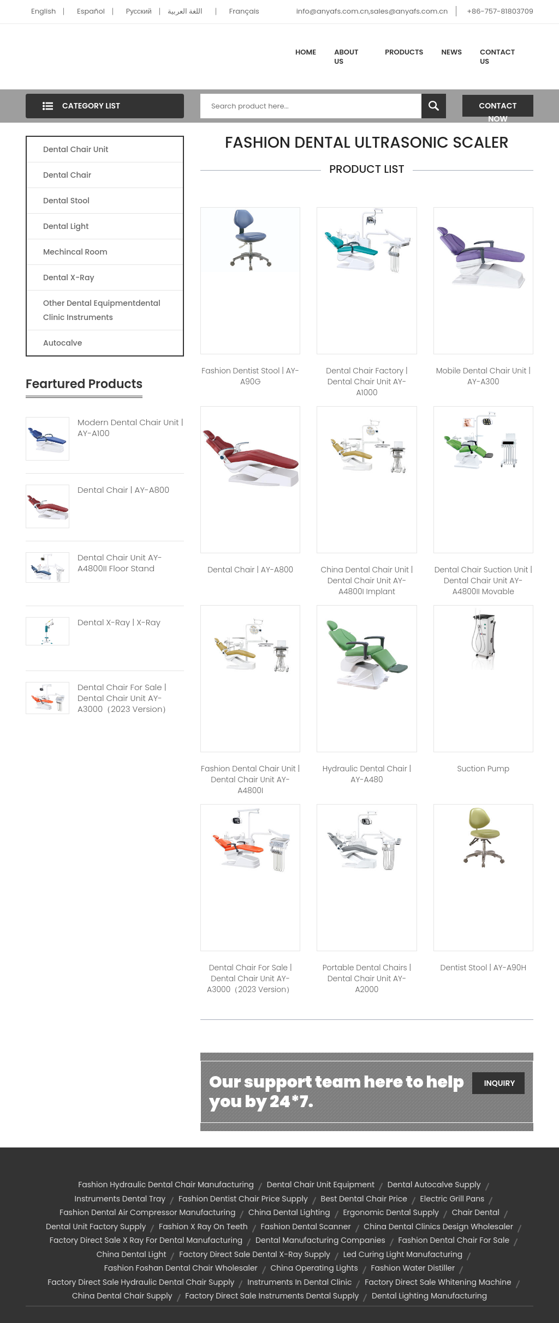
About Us (346, 57)
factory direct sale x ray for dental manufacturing (146, 1240)
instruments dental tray (120, 1198)
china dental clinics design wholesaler (438, 1226)
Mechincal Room (75, 251)
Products (404, 52)
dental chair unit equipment (320, 1184)
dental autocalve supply (434, 1184)
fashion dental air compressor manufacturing (147, 1212)
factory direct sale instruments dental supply (272, 1295)
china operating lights (314, 1267)
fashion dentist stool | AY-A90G (250, 376)
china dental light (131, 1254)
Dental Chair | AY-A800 (123, 490)
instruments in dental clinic (299, 1282)
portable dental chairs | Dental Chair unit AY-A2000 (367, 978)
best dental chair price (364, 1198)
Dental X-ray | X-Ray (119, 622)
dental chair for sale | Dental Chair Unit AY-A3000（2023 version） (250, 978)
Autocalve (62, 342)
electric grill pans (452, 1198)
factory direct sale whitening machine (438, 1282)
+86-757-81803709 (500, 11)
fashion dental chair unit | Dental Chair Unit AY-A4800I (250, 779)
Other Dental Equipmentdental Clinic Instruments (101, 310)
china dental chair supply (122, 1295)
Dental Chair (67, 175)
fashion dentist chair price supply (243, 1198)
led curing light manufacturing (402, 1254)
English (43, 11)
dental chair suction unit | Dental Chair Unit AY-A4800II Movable (483, 580)
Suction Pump (483, 768)
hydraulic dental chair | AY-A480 (367, 774)
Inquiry (499, 1083)
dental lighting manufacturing (429, 1295)
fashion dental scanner (305, 1226)
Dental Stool (66, 200)
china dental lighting (289, 1212)
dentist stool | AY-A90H (483, 967)
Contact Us (497, 57)
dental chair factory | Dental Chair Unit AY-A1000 (366, 381)
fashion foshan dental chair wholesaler (181, 1267)
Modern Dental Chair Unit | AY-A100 (130, 428)
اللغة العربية (185, 11)
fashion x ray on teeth (203, 1226)
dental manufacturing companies (320, 1240)
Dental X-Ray (68, 277)
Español (91, 11)
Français (244, 11)
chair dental (475, 1212)
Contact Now (498, 108)
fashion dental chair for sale (454, 1240)
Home (305, 52)
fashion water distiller (413, 1267)
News (452, 52)
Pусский (139, 11)
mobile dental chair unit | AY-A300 (483, 376)
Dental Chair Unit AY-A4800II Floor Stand (120, 563)
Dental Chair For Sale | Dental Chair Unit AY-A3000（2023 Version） (124, 698)
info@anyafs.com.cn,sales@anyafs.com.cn (372, 11)
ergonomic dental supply (391, 1212)
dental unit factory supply (96, 1226)
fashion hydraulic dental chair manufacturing (166, 1184)
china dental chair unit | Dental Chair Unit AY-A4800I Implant (367, 580)
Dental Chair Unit (75, 149)
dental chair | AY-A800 (250, 569)
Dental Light (65, 226)
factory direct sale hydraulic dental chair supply (140, 1282)
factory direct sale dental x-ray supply (254, 1254)
